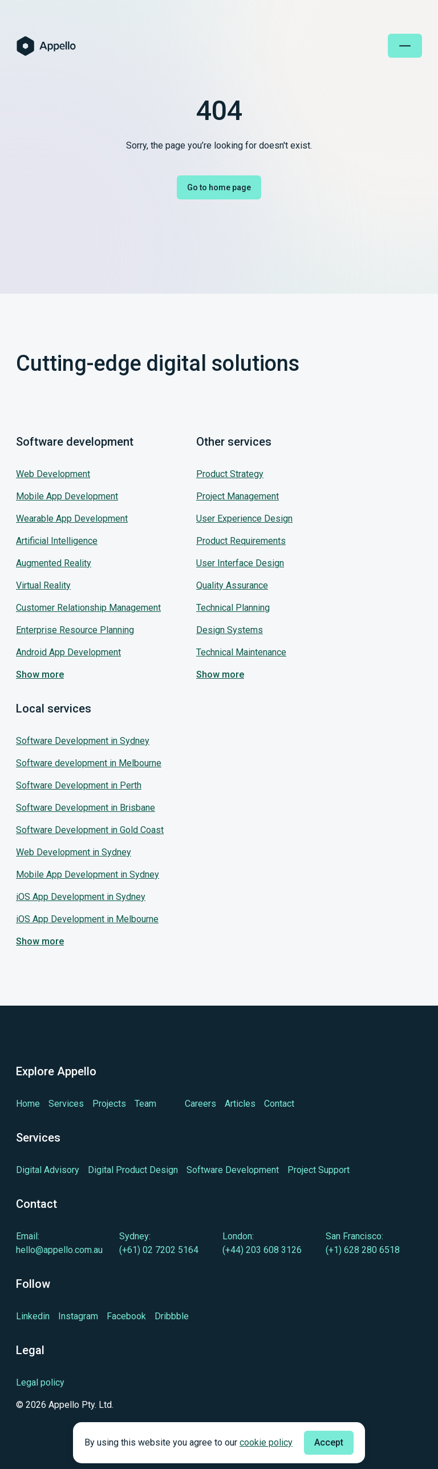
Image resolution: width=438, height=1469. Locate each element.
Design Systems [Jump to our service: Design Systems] (229, 630)
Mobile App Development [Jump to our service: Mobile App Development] (67, 496)
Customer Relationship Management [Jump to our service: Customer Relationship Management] (88, 607)
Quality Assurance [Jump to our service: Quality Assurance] (232, 585)
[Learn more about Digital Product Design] (133, 1169)
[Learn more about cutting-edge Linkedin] (33, 1316)
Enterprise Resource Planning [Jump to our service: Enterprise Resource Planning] (75, 630)
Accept (328, 1442)
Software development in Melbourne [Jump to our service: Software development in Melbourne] (88, 763)
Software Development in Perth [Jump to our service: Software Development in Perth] (78, 785)
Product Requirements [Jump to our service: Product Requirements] (241, 540)
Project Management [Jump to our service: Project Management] (237, 496)
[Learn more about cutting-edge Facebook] (126, 1316)
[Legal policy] (64, 1383)
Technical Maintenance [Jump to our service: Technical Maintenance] (241, 652)
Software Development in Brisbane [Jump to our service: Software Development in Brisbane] (85, 807)
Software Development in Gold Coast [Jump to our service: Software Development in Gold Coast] (90, 829)
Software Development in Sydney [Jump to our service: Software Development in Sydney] (82, 740)
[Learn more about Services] (66, 1103)
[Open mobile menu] (405, 46)
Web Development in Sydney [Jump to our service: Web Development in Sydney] (73, 852)
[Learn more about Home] (28, 1103)
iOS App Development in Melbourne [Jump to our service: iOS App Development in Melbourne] (87, 919)
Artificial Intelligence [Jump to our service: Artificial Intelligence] (57, 540)
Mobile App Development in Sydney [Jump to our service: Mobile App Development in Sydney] (87, 874)
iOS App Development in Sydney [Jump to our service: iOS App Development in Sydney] (80, 896)
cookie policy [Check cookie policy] (266, 1442)
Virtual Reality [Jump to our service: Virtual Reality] (43, 585)
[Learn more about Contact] (279, 1103)
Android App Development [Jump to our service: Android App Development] (68, 652)
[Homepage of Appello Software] (46, 46)
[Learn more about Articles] (240, 1103)
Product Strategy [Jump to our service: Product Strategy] (229, 474)
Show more (40, 674)
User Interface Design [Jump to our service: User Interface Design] (240, 563)
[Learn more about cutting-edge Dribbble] (172, 1316)
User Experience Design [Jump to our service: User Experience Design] (244, 518)
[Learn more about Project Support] (318, 1169)
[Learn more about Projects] (109, 1103)
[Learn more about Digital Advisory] (47, 1169)
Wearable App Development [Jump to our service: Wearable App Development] (72, 518)
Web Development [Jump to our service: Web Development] (53, 474)
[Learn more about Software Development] (232, 1169)
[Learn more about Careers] (200, 1103)
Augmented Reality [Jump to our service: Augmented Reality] (53, 563)
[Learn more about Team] (145, 1103)
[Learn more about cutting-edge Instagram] (78, 1316)
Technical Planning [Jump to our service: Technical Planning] (233, 607)
